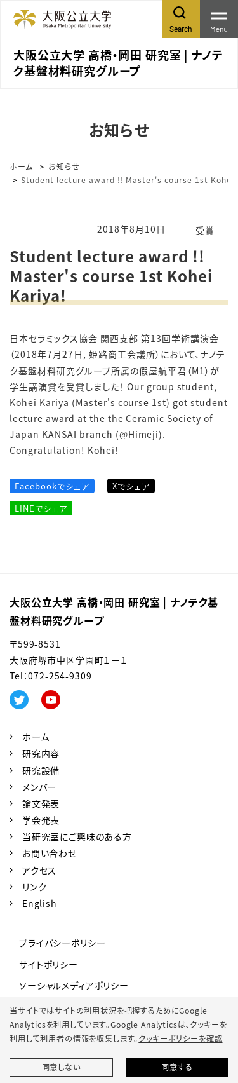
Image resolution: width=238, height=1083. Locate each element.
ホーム (21, 166)
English (39, 903)
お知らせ (64, 166)
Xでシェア (131, 486)
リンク (34, 886)
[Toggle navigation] (219, 19)
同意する (176, 1067)
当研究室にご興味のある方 (77, 836)
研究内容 (41, 753)
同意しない (61, 1067)
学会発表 (41, 820)
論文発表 (41, 803)
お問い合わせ (49, 853)
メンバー (39, 786)
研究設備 (41, 770)
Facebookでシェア (52, 486)
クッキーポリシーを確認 (180, 1038)
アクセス (39, 870)
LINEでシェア (41, 508)
